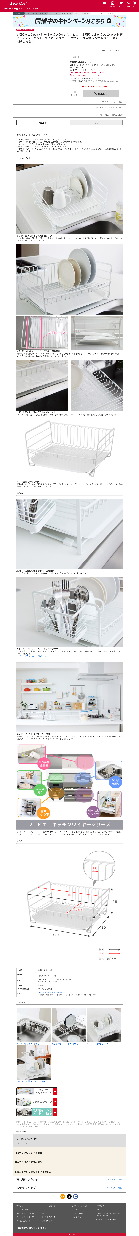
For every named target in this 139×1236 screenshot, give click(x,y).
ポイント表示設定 (49, 1217)
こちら (43, 1228)
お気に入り (75, 95)
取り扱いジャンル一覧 (25, 1217)
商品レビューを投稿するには (111, 115)
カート (44, 1209)
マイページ (46, 1213)
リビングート (21, 1143)
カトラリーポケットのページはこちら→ (32, 656)
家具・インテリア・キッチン (36, 13)
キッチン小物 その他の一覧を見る (109, 107)
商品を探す (20, 1206)
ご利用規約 (100, 1206)
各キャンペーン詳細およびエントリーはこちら (88, 75)
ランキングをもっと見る (113, 1179)
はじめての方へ (76, 1217)
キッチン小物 (66, 13)
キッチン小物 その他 (81, 13)
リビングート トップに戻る (112, 102)
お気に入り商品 (22, 1209)
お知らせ (73, 1209)
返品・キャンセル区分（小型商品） (50, 992)
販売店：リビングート (110, 50)
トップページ (18, 13)
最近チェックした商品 (25, 1213)
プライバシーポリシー (104, 1209)
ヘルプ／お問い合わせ (79, 1206)
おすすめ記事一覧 (49, 1206)
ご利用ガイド (47, 1220)
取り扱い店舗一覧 (23, 1220)
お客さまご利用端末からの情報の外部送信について (108, 1214)
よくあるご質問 (76, 1213)
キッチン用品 (53, 13)
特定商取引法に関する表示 (106, 1219)
